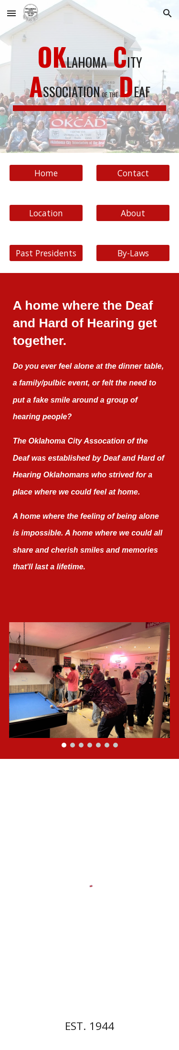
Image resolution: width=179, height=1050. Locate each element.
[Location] (46, 212)
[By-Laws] (132, 252)
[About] (132, 212)
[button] (11, 13)
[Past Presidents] (46, 252)
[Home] (46, 172)
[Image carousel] (89, 684)
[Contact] (132, 172)
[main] (89, 76)
